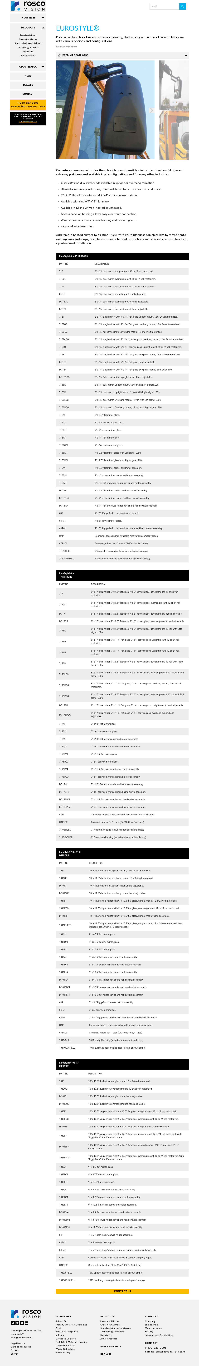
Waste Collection (65, 1349)
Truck (59, 1328)
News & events (110, 1346)
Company (150, 1321)
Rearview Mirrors (28, 35)
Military (60, 1335)
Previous (59, 110)
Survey (15, 1354)
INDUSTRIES (28, 17)
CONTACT (28, 94)
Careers (15, 1350)
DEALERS (28, 85)
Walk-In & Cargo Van (67, 1332)
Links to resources (21, 1347)
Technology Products (28, 47)
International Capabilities (159, 1335)
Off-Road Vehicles (66, 1339)
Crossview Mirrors (28, 39)
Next (152, 110)
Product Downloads (122, 55)
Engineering (151, 1325)
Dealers (106, 1354)
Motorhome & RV (65, 1346)
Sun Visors (28, 51)
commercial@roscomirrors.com (28, 106)
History (149, 1332)
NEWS (28, 76)
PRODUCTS (28, 27)
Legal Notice (18, 1343)
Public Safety (63, 1353)
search (182, 6)
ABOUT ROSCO (28, 66)
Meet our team (153, 1328)
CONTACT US (122, 1291)
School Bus (62, 1321)
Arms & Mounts (28, 56)
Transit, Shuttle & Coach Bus (71, 1325)
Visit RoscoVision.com (28, 122)
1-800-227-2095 (28, 103)
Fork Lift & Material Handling (72, 1342)
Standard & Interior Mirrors (28, 43)
